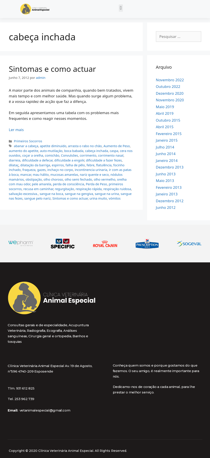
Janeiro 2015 (167, 140)
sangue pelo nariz (37, 198)
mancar (25, 174)
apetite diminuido (53, 146)
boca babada (73, 151)
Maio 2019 (165, 106)
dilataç (14, 165)
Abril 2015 (164, 126)
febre (91, 165)
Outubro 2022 (168, 86)
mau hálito (41, 174)
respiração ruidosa (117, 189)
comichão (52, 155)
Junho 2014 (166, 153)
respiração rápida (89, 189)
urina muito (98, 198)
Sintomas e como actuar (52, 69)
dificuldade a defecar (37, 160)
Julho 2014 (165, 147)
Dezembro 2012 (170, 200)
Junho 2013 (166, 173)
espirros (58, 165)
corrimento (88, 155)
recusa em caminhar (38, 189)
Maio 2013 (165, 180)
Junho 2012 (166, 207)
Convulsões (69, 155)
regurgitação (64, 189)
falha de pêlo (75, 165)
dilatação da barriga (35, 165)
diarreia (14, 160)
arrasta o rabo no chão (85, 146)
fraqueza (28, 170)
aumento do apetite (23, 151)
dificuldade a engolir (69, 160)
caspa (114, 151)
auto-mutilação (51, 151)
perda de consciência (68, 184)
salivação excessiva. (23, 194)
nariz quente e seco (94, 174)
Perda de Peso (96, 184)
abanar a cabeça (26, 146)
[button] (121, 8)
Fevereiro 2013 (169, 187)
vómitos (115, 198)
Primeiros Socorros (28, 141)
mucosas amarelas (64, 174)
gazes (41, 170)
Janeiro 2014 (167, 160)
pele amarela (41, 184)
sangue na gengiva (79, 194)
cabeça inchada (96, 151)
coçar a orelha (32, 155)
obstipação (34, 179)
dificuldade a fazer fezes (104, 160)
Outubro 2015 (168, 120)
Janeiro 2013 (167, 194)
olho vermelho (104, 179)
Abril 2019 (164, 113)
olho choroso (53, 179)
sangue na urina (107, 194)
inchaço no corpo (60, 170)
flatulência (103, 165)
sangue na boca (51, 194)
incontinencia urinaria (91, 170)
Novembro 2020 (170, 99)
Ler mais (16, 129)
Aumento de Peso (116, 146)
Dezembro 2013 (170, 167)
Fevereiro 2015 (169, 133)
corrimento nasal (110, 155)
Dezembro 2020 (170, 93)
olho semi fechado (78, 179)
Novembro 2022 (170, 79)
